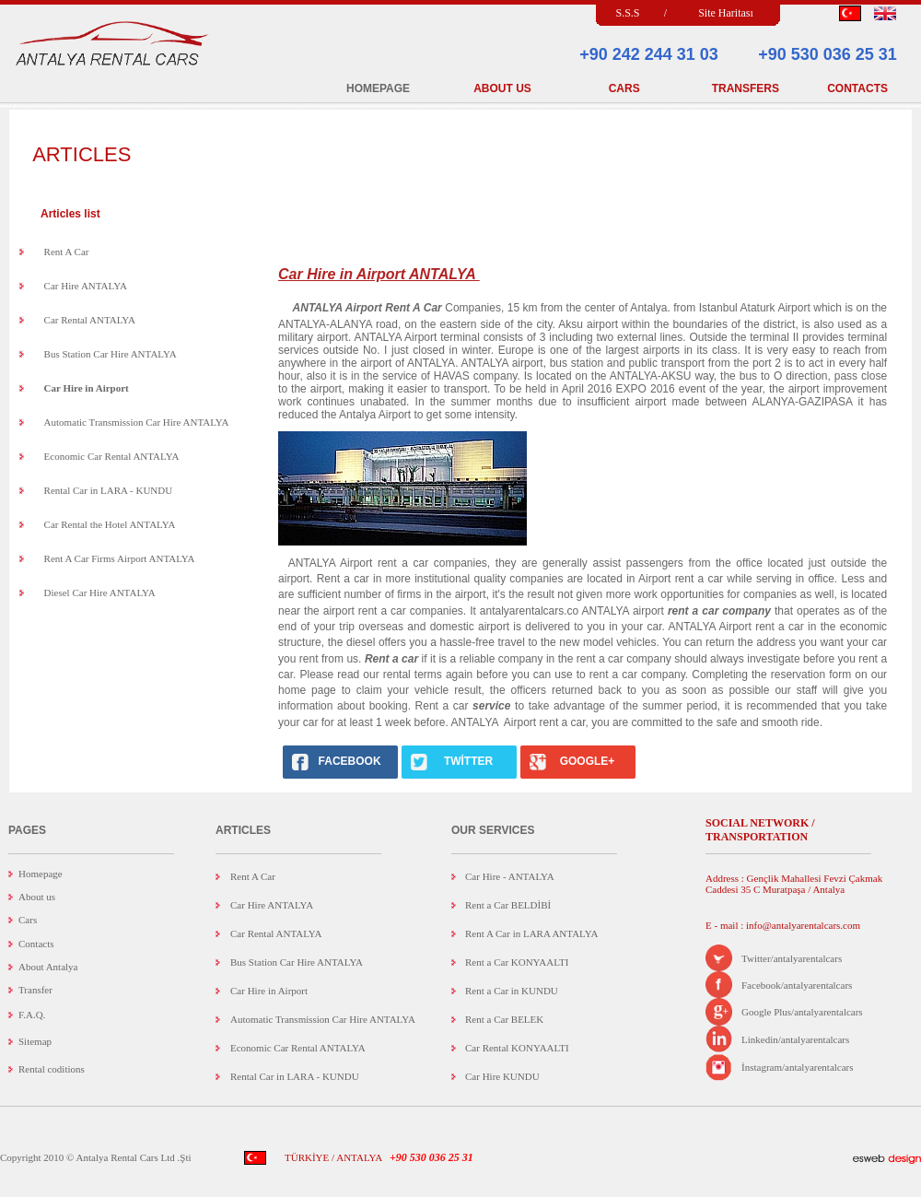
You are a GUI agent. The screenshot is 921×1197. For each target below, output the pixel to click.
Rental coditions (51, 1068)
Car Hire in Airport (269, 990)
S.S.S (627, 12)
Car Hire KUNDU (502, 1076)
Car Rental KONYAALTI (517, 1047)
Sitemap (35, 1041)
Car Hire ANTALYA (85, 285)
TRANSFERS (745, 88)
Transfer (35, 989)
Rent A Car (66, 251)
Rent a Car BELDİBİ (508, 904)
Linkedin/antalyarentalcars (795, 1039)
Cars (27, 919)
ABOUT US (502, 88)
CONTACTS (857, 88)
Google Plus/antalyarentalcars (802, 1011)
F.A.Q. (31, 1014)
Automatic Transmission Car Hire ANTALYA (136, 422)
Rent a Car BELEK (504, 1019)
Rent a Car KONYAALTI (516, 962)
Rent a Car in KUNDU (511, 990)
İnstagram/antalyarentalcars (797, 1067)
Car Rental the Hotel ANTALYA (110, 524)
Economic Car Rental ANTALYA (112, 456)
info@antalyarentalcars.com (801, 925)
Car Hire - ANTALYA (509, 876)
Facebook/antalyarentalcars (796, 985)
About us (36, 896)
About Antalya (47, 966)
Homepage (40, 873)
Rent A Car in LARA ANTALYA (531, 933)
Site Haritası (725, 12)
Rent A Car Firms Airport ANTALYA (119, 558)
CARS (624, 88)
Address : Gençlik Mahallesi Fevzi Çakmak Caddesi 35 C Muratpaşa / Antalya (793, 884)
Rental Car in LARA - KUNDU (108, 490)
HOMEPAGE (378, 88)
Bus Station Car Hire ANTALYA (110, 353)
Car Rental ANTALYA (89, 319)
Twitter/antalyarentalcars (791, 958)
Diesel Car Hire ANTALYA (100, 592)
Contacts (36, 943)
